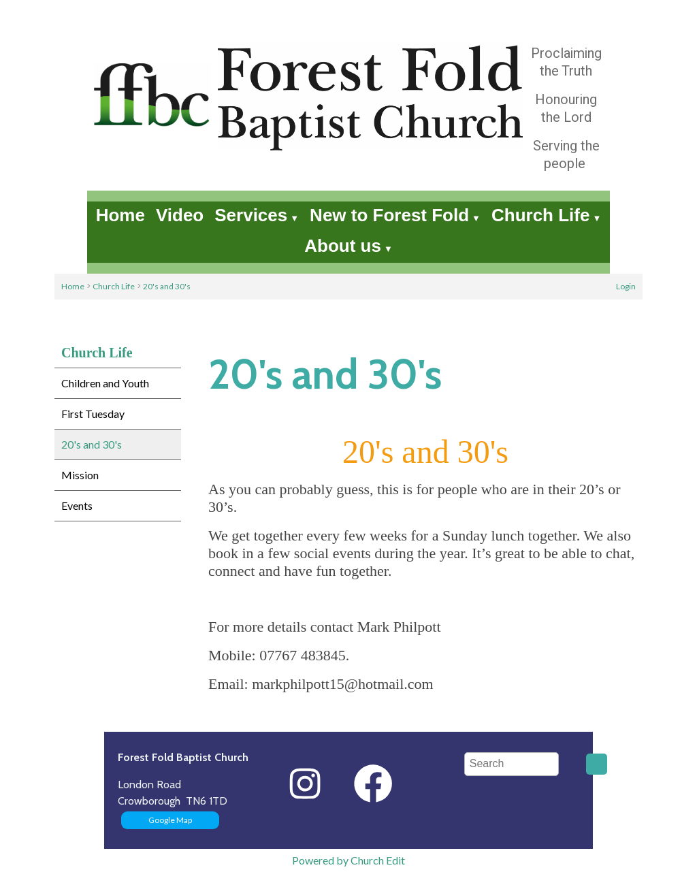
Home (120, 215)
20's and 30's (167, 286)
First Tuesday (93, 413)
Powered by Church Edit (348, 860)
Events (77, 505)
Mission (80, 474)
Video (180, 215)
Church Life (540, 215)
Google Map (170, 820)
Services (250, 215)
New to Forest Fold (389, 215)
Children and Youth (105, 382)
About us (342, 246)
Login (626, 286)
